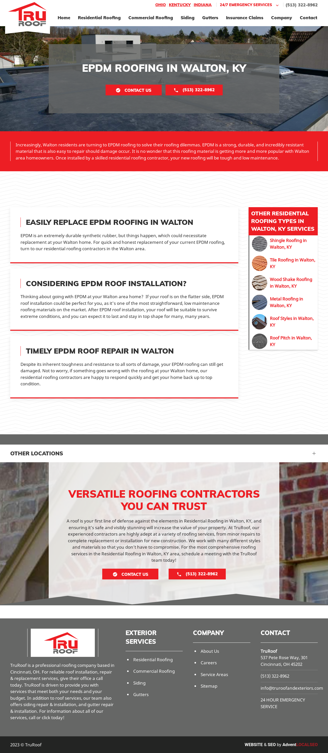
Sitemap (209, 686)
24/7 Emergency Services (250, 5)
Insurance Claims (244, 17)
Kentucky (180, 4)
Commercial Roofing (150, 17)
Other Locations (36, 453)
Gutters (210, 17)
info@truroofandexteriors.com (292, 688)
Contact (308, 17)
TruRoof (269, 651)
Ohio (160, 4)
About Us (210, 651)
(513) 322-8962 (301, 4)
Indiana (203, 4)
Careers (209, 663)
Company (281, 17)
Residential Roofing (99, 17)
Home (64, 17)
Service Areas (214, 674)
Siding (187, 17)
